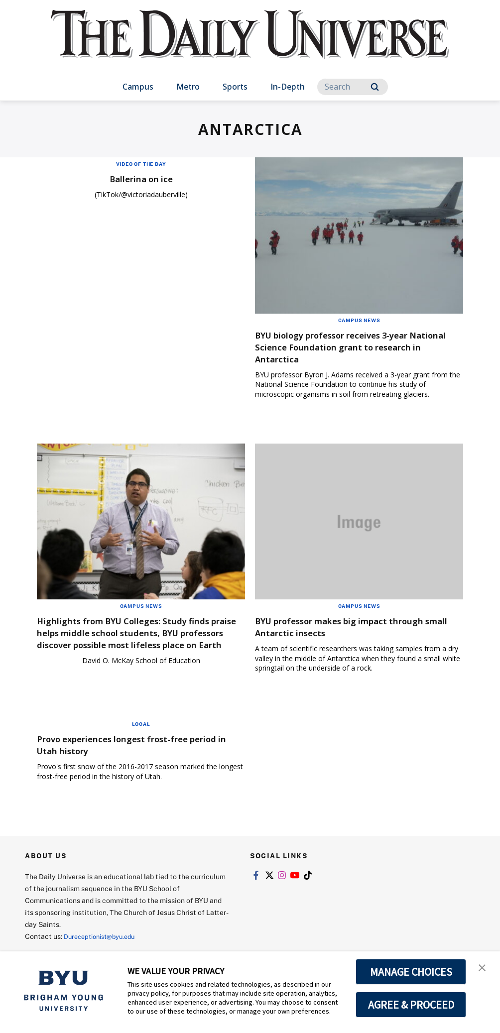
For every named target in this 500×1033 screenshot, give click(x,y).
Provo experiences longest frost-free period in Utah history (129, 749)
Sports (235, 86)
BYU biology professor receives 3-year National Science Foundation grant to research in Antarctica (349, 346)
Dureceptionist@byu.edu (104, 940)
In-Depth (287, 86)
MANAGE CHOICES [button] (411, 972)
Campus (138, 86)
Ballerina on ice (141, 178)
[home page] (250, 44)
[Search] (352, 87)
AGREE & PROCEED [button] (411, 1005)
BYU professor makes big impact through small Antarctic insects (358, 626)
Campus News (359, 320)
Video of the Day (141, 164)
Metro (188, 86)
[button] (484, 969)
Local (141, 729)
